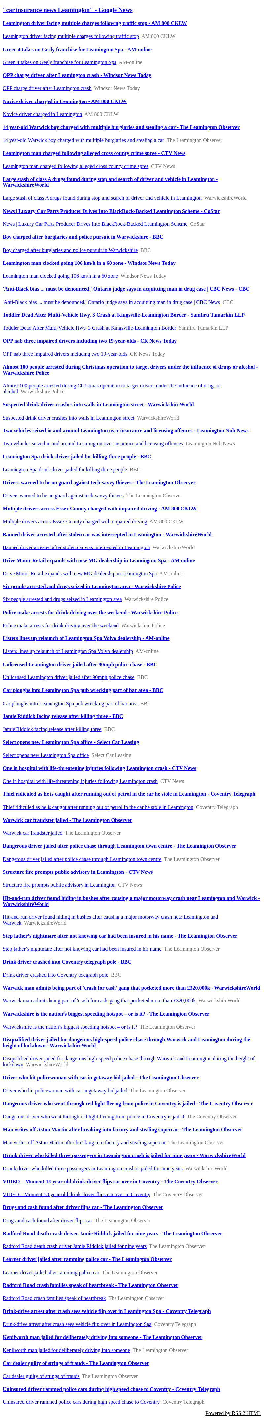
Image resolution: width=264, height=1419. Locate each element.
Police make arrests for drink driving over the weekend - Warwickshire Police (90, 612)
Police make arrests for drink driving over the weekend (61, 625)
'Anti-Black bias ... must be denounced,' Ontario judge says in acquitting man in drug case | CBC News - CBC (126, 289)
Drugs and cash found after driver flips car (47, 1220)
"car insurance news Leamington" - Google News (67, 9)
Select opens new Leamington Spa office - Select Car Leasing (71, 742)
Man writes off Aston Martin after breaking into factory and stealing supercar (84, 1142)
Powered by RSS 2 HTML (233, 1413)
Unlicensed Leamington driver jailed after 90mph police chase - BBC (80, 664)
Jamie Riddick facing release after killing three (52, 729)
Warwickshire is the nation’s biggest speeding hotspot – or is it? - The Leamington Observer (106, 1014)
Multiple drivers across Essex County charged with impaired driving (75, 521)
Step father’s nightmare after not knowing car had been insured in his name (82, 949)
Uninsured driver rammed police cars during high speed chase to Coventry (81, 1402)
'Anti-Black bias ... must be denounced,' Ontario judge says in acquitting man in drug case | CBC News (111, 302)
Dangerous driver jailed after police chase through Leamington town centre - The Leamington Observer (119, 846)
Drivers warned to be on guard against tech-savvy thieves (63, 495)
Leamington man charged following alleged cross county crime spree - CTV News (94, 153)
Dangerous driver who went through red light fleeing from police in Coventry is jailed (93, 1116)
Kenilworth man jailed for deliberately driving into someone (66, 1350)
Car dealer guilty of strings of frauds (41, 1376)
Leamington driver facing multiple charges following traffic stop (71, 36)
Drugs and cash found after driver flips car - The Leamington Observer (83, 1207)
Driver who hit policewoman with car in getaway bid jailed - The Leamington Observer (101, 1077)
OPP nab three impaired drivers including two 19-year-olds (65, 354)
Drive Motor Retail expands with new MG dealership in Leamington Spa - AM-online (99, 560)
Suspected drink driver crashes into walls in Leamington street (68, 418)
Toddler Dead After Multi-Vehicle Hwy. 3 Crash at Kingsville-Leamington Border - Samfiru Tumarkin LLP (124, 315)
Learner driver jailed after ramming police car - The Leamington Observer (87, 1259)
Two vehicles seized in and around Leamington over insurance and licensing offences (93, 443)
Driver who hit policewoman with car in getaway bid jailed (65, 1090)
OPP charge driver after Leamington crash (47, 88)
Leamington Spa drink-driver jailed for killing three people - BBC (77, 456)
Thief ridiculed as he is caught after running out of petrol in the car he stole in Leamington (98, 807)
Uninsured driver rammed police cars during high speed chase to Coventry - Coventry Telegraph (111, 1389)
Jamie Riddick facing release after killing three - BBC (63, 716)
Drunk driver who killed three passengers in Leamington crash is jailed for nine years (93, 1168)
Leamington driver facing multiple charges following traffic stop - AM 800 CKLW (95, 23)
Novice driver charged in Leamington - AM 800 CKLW (65, 101)
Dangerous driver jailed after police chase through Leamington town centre (82, 859)
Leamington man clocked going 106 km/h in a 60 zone (60, 276)
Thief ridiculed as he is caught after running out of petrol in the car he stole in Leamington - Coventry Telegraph (129, 794)
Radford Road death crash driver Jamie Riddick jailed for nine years (75, 1246)
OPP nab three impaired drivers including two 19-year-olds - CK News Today (90, 341)
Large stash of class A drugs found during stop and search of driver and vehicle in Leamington (102, 198)
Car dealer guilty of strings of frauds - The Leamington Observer (76, 1363)
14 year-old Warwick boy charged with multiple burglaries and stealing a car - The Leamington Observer (121, 127)
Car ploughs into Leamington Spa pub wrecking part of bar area (70, 703)
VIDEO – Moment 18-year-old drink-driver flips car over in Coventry (76, 1194)
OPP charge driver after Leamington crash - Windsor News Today (77, 75)
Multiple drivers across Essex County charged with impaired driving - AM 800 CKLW (100, 508)
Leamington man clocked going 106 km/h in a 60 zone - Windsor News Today (89, 263)
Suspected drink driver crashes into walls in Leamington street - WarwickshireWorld (98, 404)
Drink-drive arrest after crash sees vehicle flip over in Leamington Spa (77, 1324)
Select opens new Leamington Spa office (46, 755)
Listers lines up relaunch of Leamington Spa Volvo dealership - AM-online (86, 638)
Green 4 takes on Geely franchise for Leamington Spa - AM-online (77, 49)
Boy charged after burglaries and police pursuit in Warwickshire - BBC (83, 237)
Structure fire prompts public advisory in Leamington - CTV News (78, 872)
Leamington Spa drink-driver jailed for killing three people (65, 469)
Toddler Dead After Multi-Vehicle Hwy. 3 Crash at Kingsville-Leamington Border (89, 328)
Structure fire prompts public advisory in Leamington (59, 885)
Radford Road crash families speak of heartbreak (54, 1298)
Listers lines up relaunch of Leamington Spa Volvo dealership (68, 651)
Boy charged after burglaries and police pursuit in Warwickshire (70, 250)
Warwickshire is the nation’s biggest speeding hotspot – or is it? (70, 1027)
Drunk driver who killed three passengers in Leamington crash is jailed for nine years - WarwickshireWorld (124, 1155)
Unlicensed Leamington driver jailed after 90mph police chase (68, 677)
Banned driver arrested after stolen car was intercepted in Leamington (76, 547)
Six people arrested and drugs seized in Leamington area (62, 599)
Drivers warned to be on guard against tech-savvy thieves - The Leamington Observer (99, 482)
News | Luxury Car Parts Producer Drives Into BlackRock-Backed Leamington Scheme (95, 224)
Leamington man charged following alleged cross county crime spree (75, 166)
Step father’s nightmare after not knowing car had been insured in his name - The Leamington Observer (120, 936)
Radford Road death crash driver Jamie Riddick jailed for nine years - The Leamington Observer (112, 1233)
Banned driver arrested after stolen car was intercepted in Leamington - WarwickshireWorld (107, 534)
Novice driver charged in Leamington (42, 114)
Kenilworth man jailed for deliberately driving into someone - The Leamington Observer (102, 1337)
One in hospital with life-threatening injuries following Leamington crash (80, 781)
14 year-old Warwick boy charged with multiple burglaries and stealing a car (83, 140)
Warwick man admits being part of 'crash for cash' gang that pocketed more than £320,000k (99, 1000)
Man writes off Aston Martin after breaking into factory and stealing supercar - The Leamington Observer (122, 1129)
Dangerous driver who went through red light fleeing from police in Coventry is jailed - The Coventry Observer (128, 1103)
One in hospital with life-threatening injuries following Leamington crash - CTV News (99, 768)
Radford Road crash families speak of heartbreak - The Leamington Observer (90, 1285)
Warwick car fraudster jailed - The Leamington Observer (67, 820)
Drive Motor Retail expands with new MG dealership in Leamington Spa (80, 573)
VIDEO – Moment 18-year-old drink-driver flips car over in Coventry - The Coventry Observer (110, 1181)
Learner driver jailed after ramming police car (51, 1272)
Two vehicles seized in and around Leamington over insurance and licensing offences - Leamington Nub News (125, 430)
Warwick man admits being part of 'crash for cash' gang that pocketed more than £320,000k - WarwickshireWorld (131, 988)
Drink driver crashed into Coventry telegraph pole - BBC (67, 962)
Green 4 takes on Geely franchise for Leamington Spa (59, 62)
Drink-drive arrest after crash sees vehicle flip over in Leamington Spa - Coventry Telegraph (107, 1311)
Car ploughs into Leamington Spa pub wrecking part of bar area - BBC (83, 690)
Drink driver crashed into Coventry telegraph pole (55, 975)
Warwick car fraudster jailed (32, 833)
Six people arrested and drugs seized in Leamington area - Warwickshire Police (92, 586)
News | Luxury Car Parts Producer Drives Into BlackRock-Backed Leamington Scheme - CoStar (111, 211)
